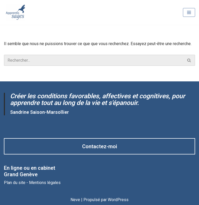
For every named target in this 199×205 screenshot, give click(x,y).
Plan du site (14, 182)
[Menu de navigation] (189, 12)
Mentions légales (45, 182)
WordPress (118, 199)
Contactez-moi (99, 146)
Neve (75, 199)
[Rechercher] (93, 60)
